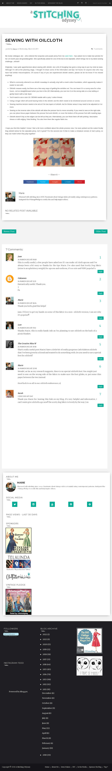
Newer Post (9, 231)
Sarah (20, 393)
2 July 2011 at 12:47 (25, 396)
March (45, 738)
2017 (45, 659)
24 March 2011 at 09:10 (27, 259)
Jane (20, 256)
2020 (45, 644)
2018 (45, 654)
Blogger (23, 691)
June (44, 723)
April (44, 733)
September (47, 708)
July (44, 718)
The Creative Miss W (27, 343)
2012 (45, 684)
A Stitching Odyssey (23, 767)
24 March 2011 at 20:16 (27, 347)
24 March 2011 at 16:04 (27, 303)
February (46, 743)
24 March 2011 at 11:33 (27, 281)
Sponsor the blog (55, 3)
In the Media (40, 3)
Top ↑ (106, 767)
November (47, 698)
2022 (45, 634)
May (44, 728)
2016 (45, 664)
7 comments (98, 49)
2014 (45, 674)
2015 (45, 669)
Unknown (22, 278)
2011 (45, 689)
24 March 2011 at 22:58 (27, 368)
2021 (45, 639)
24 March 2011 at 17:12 (27, 328)
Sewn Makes (22, 3)
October (46, 703)
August (45, 713)
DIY (31, 3)
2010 (45, 755)
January (46, 748)
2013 (45, 679)
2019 (45, 649)
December (47, 693)
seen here (69, 56)
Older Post (101, 231)
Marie (15, 49)
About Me (10, 3)
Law (19, 325)
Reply (101, 272)
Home (47, 767)
